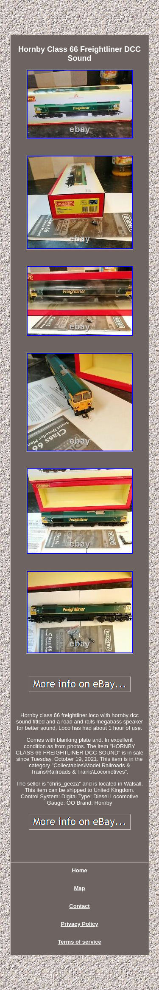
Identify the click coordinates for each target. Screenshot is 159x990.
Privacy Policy (79, 924)
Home (79, 870)
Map (79, 888)
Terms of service (79, 942)
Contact (79, 906)
